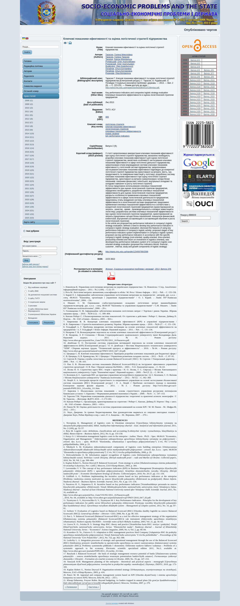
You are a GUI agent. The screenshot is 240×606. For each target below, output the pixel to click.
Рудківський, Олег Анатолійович (120, 61)
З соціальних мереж (36, 302)
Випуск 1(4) (195, 70)
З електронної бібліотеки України (42, 314)
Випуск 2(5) (209, 70)
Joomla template (112, 603)
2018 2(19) (29, 167)
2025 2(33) (29, 218)
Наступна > (93, 587)
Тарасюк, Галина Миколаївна (119, 55)
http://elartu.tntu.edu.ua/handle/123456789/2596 (127, 251)
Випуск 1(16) (195, 90)
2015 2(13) (29, 145)
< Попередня (71, 587)
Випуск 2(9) (209, 77)
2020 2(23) (29, 181)
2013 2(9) (29, 130)
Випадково (32, 318)
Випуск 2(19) (209, 93)
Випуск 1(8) (195, 77)
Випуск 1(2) (195, 63)
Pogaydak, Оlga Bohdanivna (118, 73)
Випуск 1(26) (195, 105)
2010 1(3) (29, 108)
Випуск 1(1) (195, 60)
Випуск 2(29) (209, 108)
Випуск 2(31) (209, 111)
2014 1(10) (29, 133)
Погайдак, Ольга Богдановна (119, 71)
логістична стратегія (115, 124)
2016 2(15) (29, 152)
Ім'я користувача (29, 246)
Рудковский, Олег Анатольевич (120, 64)
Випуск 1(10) (195, 80)
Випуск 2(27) (209, 105)
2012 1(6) (29, 119)
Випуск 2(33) (209, 114)
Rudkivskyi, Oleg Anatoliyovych (119, 66)
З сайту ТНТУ (34, 298)
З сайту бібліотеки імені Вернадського (38, 310)
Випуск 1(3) (195, 67)
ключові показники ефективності (121, 127)
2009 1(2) (29, 104)
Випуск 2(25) (209, 102)
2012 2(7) (29, 123)
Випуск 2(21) (209, 96)
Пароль (25, 251)
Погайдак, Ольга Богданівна (119, 69)
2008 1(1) (29, 101)
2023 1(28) (29, 199)
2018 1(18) (29, 163)
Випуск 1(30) (195, 111)
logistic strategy (112, 133)
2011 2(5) (29, 115)
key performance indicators (118, 136)
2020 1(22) (29, 177)
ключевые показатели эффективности (123, 131)
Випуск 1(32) (195, 114)
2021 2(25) (29, 189)
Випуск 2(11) (209, 80)
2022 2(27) (29, 196)
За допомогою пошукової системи (42, 295)
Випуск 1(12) (195, 83)
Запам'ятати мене (30, 256)
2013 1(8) (29, 126)
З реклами (32, 306)
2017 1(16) (29, 155)
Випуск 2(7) (209, 73)
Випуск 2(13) (209, 83)
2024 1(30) (29, 207)
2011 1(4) (29, 111)
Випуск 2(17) (209, 90)
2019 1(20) (29, 170)
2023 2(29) (29, 203)
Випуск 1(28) (195, 108)
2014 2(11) (29, 137)
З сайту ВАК (33, 291)
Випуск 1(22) (195, 99)
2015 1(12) (29, 141)
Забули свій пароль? (31, 264)
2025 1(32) (29, 214)
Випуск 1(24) (195, 102)
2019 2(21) (29, 174)
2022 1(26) (29, 192)
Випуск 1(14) (195, 87)
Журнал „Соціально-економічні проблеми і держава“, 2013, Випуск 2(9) (138, 269)
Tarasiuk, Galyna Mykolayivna (119, 59)
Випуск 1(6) (195, 73)
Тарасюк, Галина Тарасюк (118, 57)
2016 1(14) (29, 148)
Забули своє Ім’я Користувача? (35, 267)
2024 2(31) (29, 211)
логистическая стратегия (117, 129)
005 (107, 117)
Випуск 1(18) (195, 93)
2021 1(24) (29, 185)
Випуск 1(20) (195, 96)
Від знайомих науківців (38, 287)
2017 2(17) (29, 159)
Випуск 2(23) (209, 99)
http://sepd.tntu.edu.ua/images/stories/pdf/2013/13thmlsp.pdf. (133, 87)
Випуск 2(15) (209, 87)
